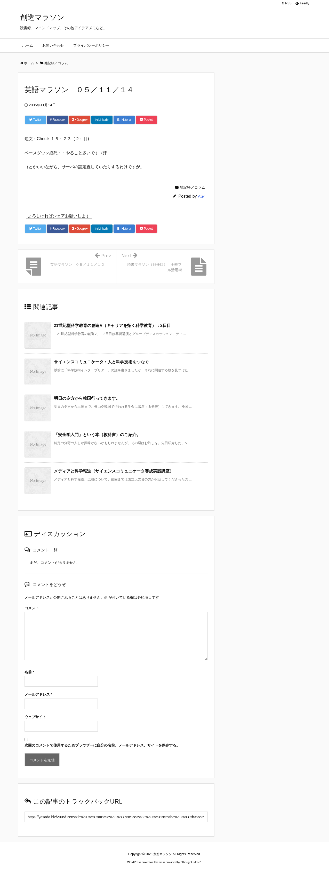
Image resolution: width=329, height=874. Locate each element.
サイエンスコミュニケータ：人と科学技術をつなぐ (101, 362)
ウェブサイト (35, 717)
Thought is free (191, 862)
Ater (201, 196)
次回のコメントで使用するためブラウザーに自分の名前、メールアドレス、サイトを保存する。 (102, 745)
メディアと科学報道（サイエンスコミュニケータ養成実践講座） (114, 471)
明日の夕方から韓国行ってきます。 (87, 398)
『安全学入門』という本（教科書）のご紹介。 (97, 434)
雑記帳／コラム (192, 187)
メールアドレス (38, 694)
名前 (29, 672)
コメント (32, 608)
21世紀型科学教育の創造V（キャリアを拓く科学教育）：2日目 (112, 325)
